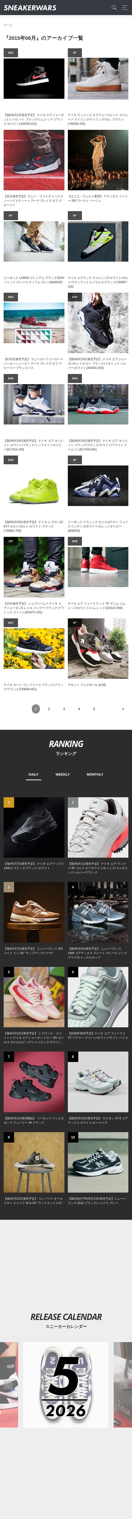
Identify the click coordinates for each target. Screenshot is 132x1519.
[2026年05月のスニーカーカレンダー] (66, 1162)
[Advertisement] (66, 1039)
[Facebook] (58, 1445)
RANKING (66, 743)
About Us (30, 1479)
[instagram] (74, 1445)
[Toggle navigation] (123, 7)
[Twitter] (43, 1445)
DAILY (34, 774)
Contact (50, 1479)
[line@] (89, 1445)
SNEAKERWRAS (90, 1489)
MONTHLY (95, 774)
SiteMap (12, 1479)
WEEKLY (63, 774)
